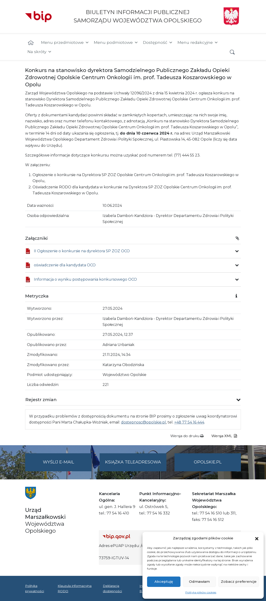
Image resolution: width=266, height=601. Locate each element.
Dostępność (158, 42)
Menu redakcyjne (197, 42)
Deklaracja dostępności (112, 588)
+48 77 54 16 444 (189, 422)
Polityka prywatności (34, 588)
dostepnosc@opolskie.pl (143, 422)
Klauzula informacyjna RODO (75, 588)
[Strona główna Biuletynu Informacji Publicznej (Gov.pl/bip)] (136, 536)
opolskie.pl (208, 462)
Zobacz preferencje (239, 581)
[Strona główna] (31, 43)
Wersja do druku (187, 436)
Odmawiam (199, 581)
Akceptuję (163, 581)
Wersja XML (224, 436)
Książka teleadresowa (133, 462)
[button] (256, 538)
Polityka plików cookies (200, 592)
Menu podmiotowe (116, 42)
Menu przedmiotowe (65, 42)
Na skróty (39, 51)
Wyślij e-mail (67, 465)
